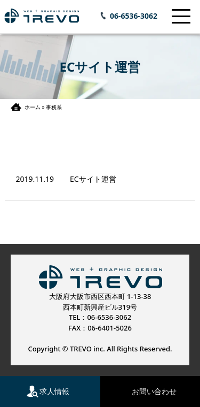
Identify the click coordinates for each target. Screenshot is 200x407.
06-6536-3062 (133, 16)
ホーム (33, 107)
